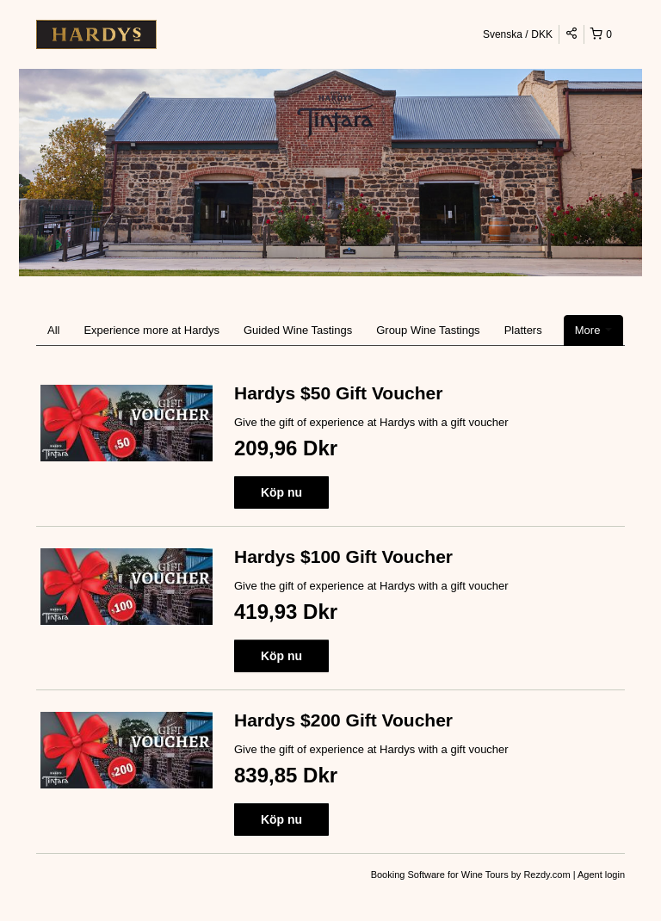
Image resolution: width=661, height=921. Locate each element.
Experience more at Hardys (151, 330)
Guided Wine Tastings (298, 330)
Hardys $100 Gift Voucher (343, 556)
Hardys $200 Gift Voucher (343, 720)
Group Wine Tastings (427, 330)
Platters (523, 330)
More (593, 330)
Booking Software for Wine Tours (441, 874)
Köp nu (281, 492)
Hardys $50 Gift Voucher (338, 393)
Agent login (601, 874)
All (53, 330)
